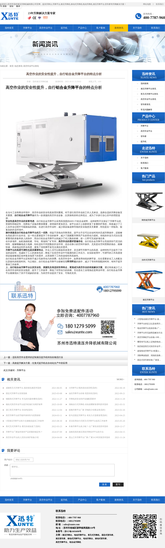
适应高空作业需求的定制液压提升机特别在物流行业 (37, 357)
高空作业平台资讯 (31, 66)
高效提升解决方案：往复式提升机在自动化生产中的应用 (39, 363)
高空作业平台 (45, 28)
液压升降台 (67, 535)
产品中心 (82, 28)
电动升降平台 (80, 535)
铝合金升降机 (75, 542)
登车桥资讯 (145, 104)
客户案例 (100, 28)
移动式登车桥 (101, 539)
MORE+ (120, 379)
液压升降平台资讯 (148, 89)
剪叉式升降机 (93, 535)
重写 (118, 484)
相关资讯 (13, 379)
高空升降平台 (61, 542)
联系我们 (160, 4)
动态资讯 (18, 66)
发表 (104, 484)
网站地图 (147, 4)
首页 (11, 66)
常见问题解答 (146, 110)
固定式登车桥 (107, 535)
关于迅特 (137, 28)
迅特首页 (9, 28)
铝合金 (61, 87)
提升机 (64, 28)
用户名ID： (9, 460)
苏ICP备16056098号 (72, 531)
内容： (7, 465)
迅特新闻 (144, 83)
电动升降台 (88, 539)
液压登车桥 (60, 539)
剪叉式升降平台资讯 (149, 94)
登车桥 (143, 136)
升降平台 (27, 28)
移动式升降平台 (74, 539)
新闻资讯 (119, 28)
